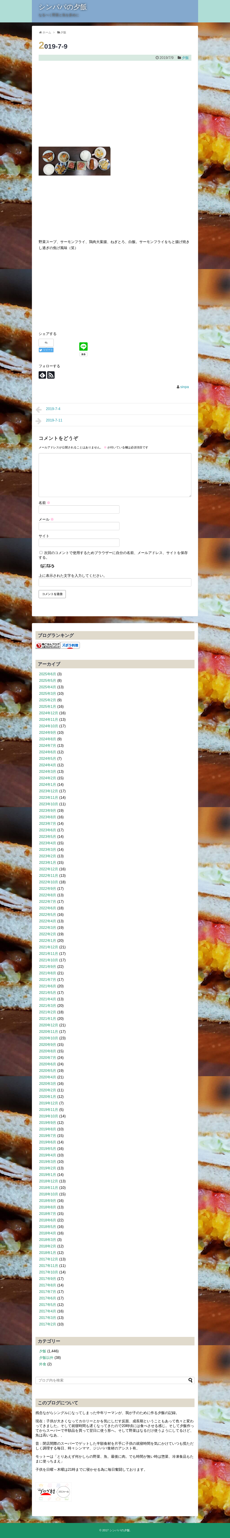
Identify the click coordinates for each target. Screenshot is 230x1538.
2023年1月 (47, 863)
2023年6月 (47, 830)
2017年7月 (47, 1292)
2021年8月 (47, 973)
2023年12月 (48, 791)
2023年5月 (47, 837)
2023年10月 (48, 804)
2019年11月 (48, 1110)
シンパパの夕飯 (63, 7)
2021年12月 (48, 947)
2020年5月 (47, 1071)
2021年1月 (47, 1019)
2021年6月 (47, 986)
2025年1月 (47, 706)
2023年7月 (47, 823)
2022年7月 (47, 902)
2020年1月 (47, 1097)
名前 (44, 503)
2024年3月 (47, 771)
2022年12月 (48, 869)
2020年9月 (47, 1045)
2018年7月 (47, 1214)
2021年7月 (47, 980)
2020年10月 (48, 1038)
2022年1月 (47, 941)
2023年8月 (47, 817)
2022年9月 (47, 889)
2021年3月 (47, 1006)
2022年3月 (47, 928)
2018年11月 (48, 1188)
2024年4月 (47, 765)
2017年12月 (48, 1259)
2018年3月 (47, 1240)
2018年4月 (47, 1233)
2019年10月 (48, 1116)
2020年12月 (48, 1025)
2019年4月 (47, 1155)
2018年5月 (47, 1227)
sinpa (184, 387)
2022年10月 (48, 882)
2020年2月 (47, 1090)
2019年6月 (47, 1142)
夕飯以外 (46, 1358)
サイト (44, 536)
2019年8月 (47, 1129)
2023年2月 (47, 856)
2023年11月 (48, 797)
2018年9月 (47, 1201)
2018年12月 (48, 1181)
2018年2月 (47, 1246)
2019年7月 (47, 1136)
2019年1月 (47, 1175)
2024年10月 (48, 726)
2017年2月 (47, 1324)
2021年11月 (48, 954)
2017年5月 (47, 1305)
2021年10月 (48, 960)
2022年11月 (48, 876)
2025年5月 (47, 680)
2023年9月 (47, 810)
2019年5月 (47, 1149)
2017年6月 (47, 1298)
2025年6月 (47, 674)
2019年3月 (47, 1162)
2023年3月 (47, 850)
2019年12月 (48, 1103)
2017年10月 (48, 1272)
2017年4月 (47, 1311)
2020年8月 (47, 1051)
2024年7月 (47, 745)
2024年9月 (47, 732)
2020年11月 (48, 1032)
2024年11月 (48, 719)
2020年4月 (47, 1077)
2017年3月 (47, 1318)
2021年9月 (47, 967)
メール (46, 519)
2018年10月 (48, 1194)
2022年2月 (47, 934)
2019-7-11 (48, 421)
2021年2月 (47, 1012)
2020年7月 (47, 1058)
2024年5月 (47, 758)
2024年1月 (47, 784)
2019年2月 (47, 1168)
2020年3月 (47, 1084)
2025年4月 (47, 687)
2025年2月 (47, 700)
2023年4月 (47, 843)
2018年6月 (47, 1220)
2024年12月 (48, 713)
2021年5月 (47, 993)
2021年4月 (47, 999)
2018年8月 (47, 1207)
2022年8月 (47, 895)
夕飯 (185, 58)
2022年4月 (47, 921)
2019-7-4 (47, 409)
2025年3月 (47, 693)
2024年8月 (47, 739)
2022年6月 (47, 908)
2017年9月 (47, 1279)
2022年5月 (47, 915)
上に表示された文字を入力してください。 (73, 576)
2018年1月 (47, 1253)
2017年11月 (48, 1266)
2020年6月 (47, 1064)
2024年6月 (47, 752)
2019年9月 (47, 1123)
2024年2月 (47, 778)
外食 (42, 1364)
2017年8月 (47, 1285)
